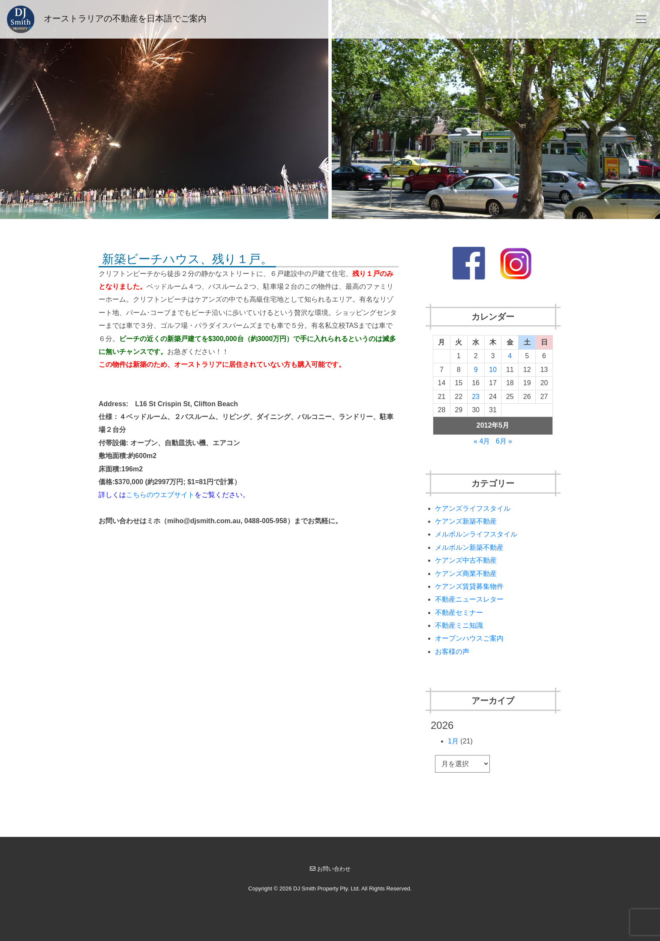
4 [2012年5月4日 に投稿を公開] (510, 356)
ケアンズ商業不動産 (466, 573)
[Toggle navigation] (641, 19)
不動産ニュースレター (469, 599)
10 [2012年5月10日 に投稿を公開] (493, 369)
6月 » (504, 441)
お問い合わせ (330, 869)
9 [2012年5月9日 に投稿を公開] (476, 369)
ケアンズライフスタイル (472, 508)
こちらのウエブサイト (160, 494)
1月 (453, 741)
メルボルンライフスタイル (476, 534)
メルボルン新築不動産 (469, 547)
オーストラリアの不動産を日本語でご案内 (107, 19)
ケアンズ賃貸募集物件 (469, 586)
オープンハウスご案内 (469, 638)
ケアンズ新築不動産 (466, 521)
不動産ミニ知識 (459, 625)
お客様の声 (452, 651)
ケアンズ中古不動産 (466, 560)
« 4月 (482, 441)
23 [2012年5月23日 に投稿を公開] (476, 396)
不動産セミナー (459, 612)
